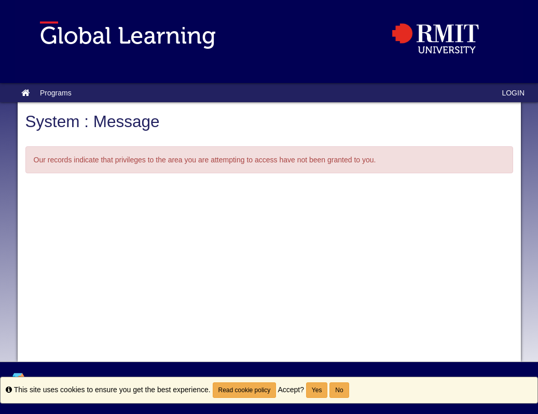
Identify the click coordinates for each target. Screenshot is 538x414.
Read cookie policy (244, 390)
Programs (56, 93)
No (339, 390)
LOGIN (513, 93)
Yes (317, 390)
